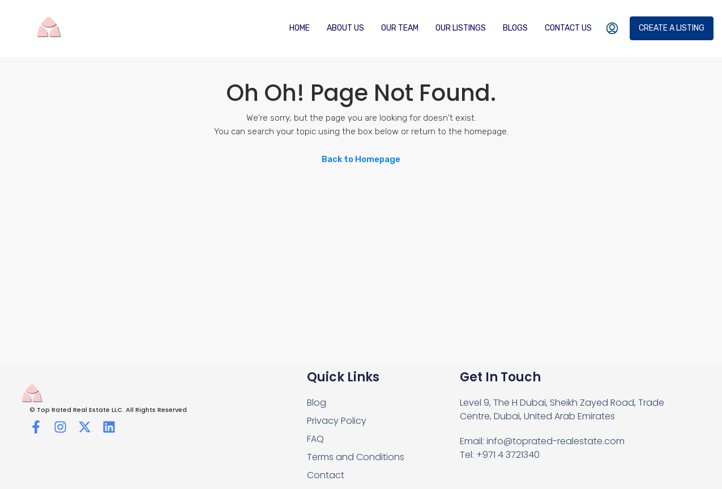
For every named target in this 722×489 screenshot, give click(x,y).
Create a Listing (671, 28)
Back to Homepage (361, 159)
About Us (345, 28)
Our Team (399, 28)
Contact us (568, 28)
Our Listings (460, 28)
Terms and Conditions (355, 457)
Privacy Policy (336, 420)
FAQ (315, 438)
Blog (316, 402)
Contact (325, 475)
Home (299, 28)
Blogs (515, 28)
